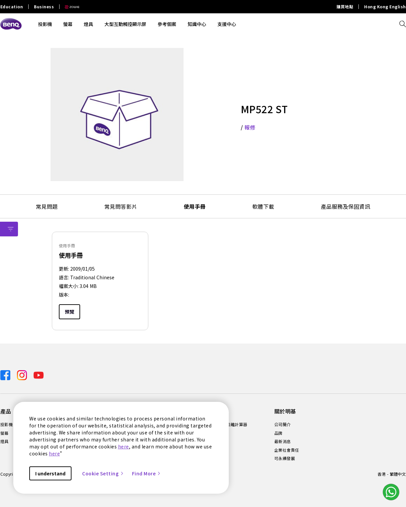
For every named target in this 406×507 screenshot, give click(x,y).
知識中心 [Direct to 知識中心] (214, 433)
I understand (50, 473)
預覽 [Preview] (69, 311)
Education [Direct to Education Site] (11, 6)
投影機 (45, 24)
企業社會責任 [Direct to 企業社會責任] (286, 450)
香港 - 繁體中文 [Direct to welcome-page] (391, 474)
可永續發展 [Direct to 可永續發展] (284, 458)
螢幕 (67, 24)
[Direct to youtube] (39, 374)
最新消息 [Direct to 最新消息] (282, 441)
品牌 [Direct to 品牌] (278, 433)
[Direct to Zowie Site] (69, 6)
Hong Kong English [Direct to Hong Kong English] (385, 6)
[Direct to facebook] (6, 374)
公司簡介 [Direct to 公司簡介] (282, 424)
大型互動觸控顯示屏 (125, 24)
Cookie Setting (103, 473)
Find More (146, 473)
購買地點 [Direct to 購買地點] (345, 6)
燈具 (88, 24)
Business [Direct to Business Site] (44, 6)
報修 (249, 127)
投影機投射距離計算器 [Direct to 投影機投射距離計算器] (226, 424)
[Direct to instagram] (22, 374)
